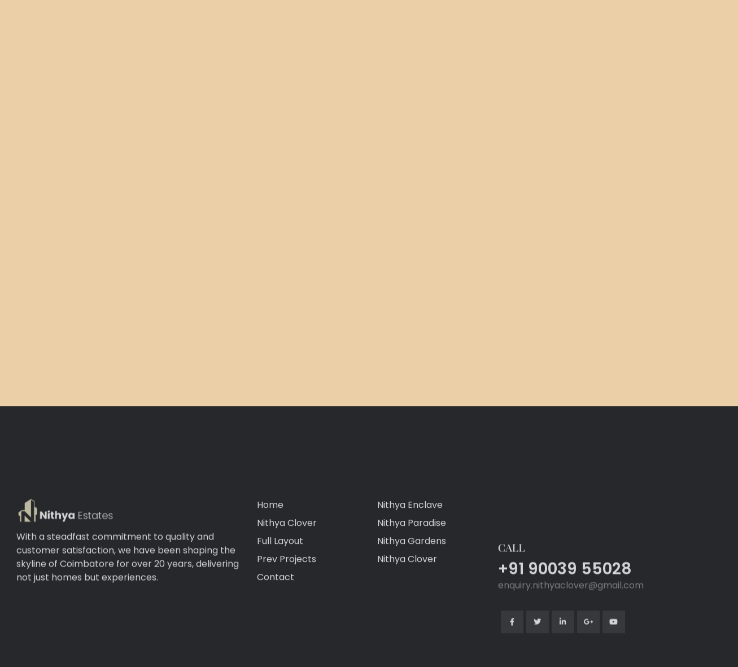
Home (270, 551)
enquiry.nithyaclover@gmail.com (571, 631)
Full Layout (280, 587)
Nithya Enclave (410, 551)
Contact (275, 623)
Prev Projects (286, 605)
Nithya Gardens (411, 587)
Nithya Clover (287, 569)
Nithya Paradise (411, 569)
